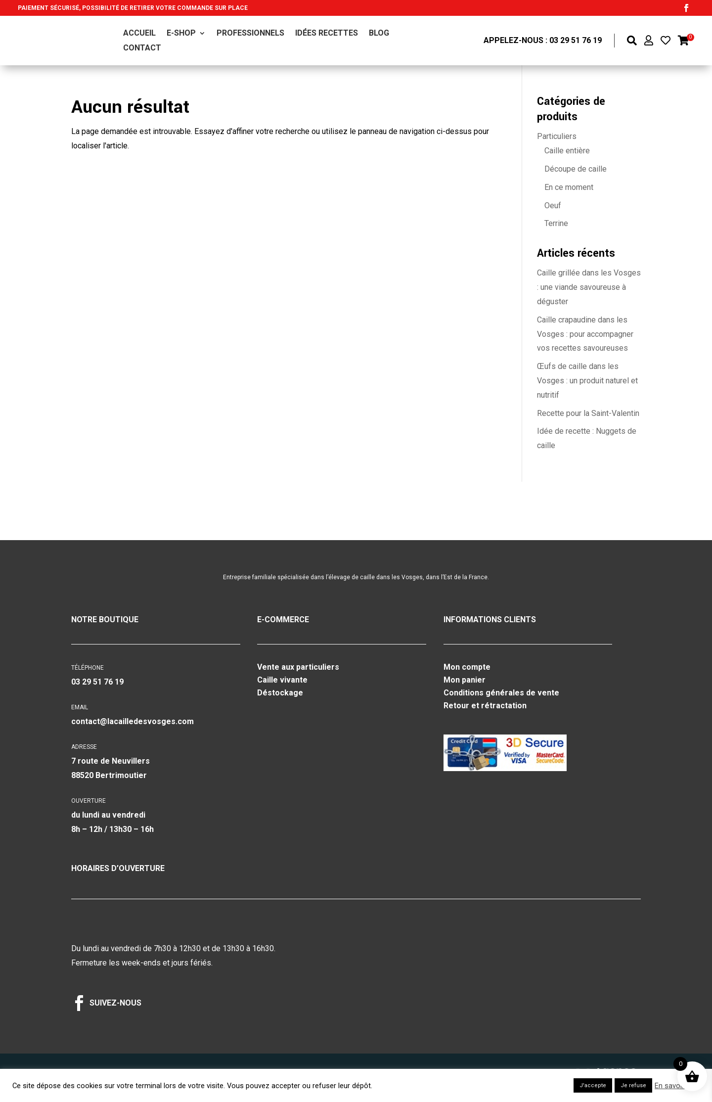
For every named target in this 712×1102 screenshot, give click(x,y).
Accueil (139, 34)
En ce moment (568, 187)
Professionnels (250, 34)
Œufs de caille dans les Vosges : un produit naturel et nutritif (587, 381)
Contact (142, 48)
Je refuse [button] (633, 1085)
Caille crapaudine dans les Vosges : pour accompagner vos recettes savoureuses (585, 334)
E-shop (181, 34)
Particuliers (557, 136)
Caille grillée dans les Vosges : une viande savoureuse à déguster (589, 287)
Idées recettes (326, 34)
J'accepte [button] (592, 1085)
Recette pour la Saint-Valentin (588, 413)
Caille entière (567, 150)
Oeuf (552, 205)
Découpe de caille (575, 169)
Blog (379, 34)
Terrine (556, 223)
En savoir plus (677, 1085)
